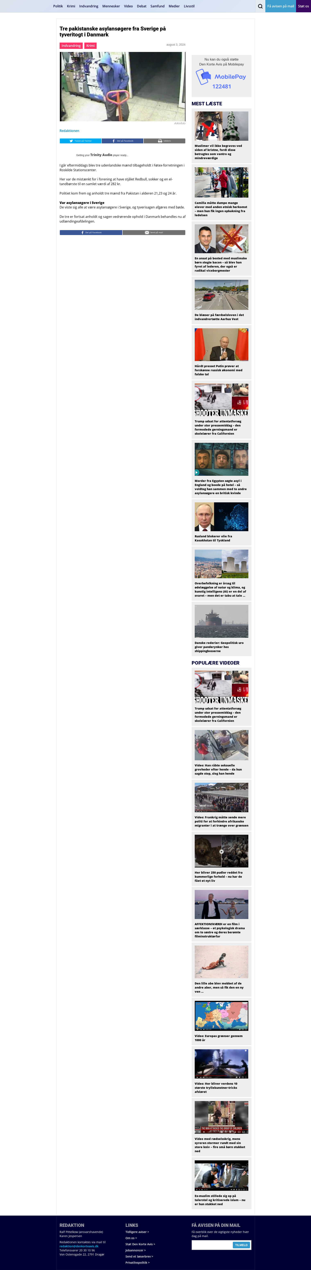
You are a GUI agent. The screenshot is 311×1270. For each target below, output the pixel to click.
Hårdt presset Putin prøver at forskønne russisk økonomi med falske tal (218, 370)
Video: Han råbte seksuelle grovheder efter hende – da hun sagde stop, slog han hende (218, 769)
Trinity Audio (101, 155)
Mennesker (111, 6)
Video (128, 6)
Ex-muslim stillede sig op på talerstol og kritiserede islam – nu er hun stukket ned (220, 1200)
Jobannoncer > (136, 1250)
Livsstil (189, 6)
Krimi (71, 6)
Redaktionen (69, 130)
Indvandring (88, 6)
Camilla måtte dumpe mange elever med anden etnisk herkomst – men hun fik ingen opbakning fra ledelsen (221, 209)
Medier (174, 6)
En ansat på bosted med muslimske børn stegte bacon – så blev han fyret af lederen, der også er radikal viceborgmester (221, 264)
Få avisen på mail (280, 6)
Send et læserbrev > (139, 1256)
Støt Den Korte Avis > (140, 1244)
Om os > (131, 1238)
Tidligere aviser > (137, 1232)
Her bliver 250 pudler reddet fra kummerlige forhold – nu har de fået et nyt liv (219, 877)
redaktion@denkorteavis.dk (79, 1246)
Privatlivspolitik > (138, 1262)
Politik (58, 6)
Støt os (303, 6)
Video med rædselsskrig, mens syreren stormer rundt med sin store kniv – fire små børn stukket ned (220, 1145)
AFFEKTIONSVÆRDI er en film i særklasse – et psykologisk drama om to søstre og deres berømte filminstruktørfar (220, 930)
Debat (141, 6)
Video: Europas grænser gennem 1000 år (219, 1038)
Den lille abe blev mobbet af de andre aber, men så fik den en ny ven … (219, 987)
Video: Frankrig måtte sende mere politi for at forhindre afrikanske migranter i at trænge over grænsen (221, 821)
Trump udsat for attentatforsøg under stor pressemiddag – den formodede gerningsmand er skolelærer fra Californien (218, 427)
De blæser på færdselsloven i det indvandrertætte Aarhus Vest (219, 317)
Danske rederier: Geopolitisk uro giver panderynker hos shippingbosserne (219, 647)
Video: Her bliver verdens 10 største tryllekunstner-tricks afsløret (216, 1088)
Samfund (157, 6)
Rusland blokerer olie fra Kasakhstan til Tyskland (213, 538)
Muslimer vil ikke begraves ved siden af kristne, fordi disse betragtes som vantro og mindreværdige (218, 152)
